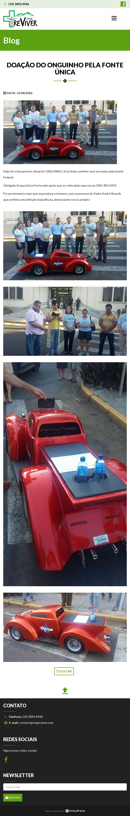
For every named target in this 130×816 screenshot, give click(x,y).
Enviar (12, 797)
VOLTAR (64, 671)
